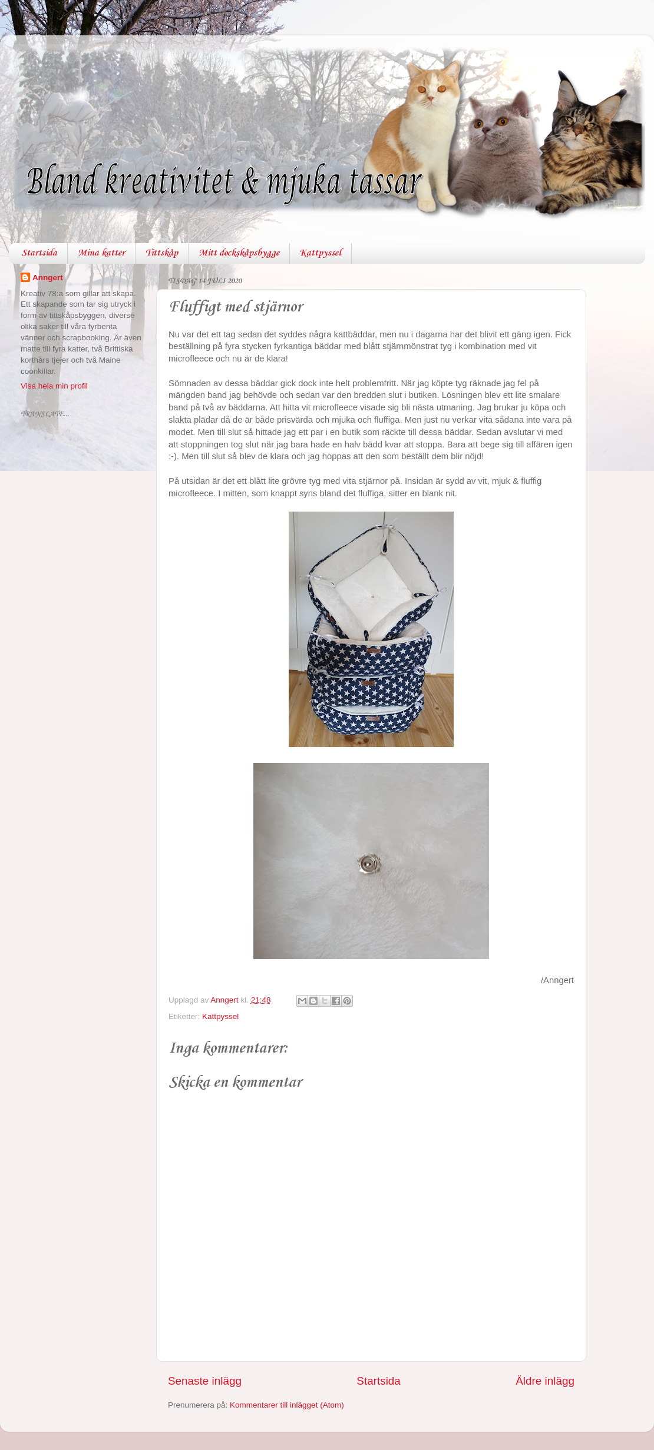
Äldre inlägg (545, 1381)
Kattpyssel (320, 253)
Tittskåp (162, 253)
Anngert (47, 277)
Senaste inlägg (205, 1381)
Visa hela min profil (54, 385)
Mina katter (101, 253)
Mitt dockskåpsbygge (239, 253)
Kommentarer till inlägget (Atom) (287, 1405)
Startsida (39, 253)
